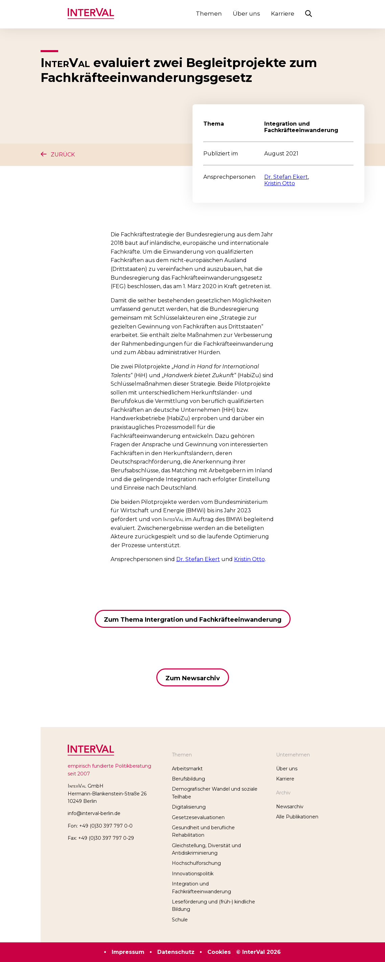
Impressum (128, 952)
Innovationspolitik (192, 874)
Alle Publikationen (297, 817)
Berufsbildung (188, 779)
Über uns (246, 13)
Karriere (282, 13)
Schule (180, 920)
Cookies (219, 952)
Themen (209, 13)
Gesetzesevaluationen (198, 817)
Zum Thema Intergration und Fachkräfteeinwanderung (192, 619)
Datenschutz (176, 952)
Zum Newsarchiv (192, 678)
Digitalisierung (189, 807)
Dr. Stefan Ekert (286, 177)
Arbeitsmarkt (187, 769)
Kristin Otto (279, 183)
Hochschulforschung (196, 863)
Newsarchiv (289, 807)
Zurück (58, 154)
